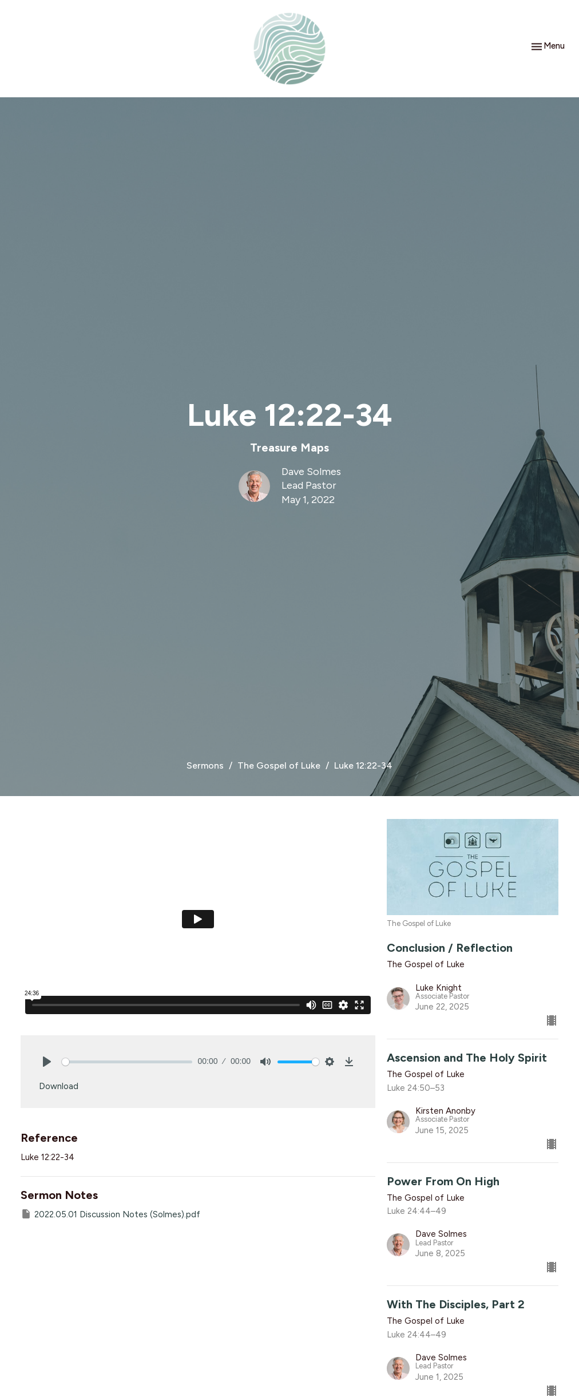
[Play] (47, 1061)
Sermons (205, 765)
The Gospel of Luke (278, 765)
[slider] (127, 1061)
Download (58, 1086)
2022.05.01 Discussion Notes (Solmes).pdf (110, 1214)
